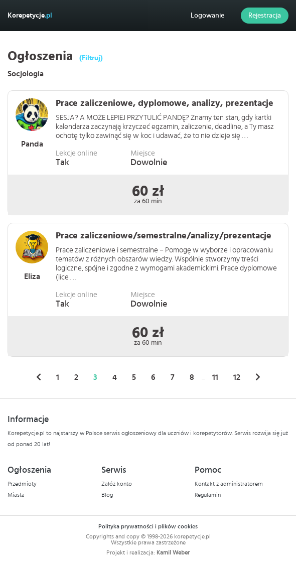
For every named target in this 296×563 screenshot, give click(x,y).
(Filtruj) (91, 58)
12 (236, 377)
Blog (107, 495)
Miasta (16, 495)
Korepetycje (30, 15)
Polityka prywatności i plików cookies (148, 526)
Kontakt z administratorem (229, 484)
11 (215, 377)
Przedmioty (22, 484)
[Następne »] (258, 377)
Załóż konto (116, 484)
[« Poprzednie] (39, 377)
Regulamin (208, 495)
